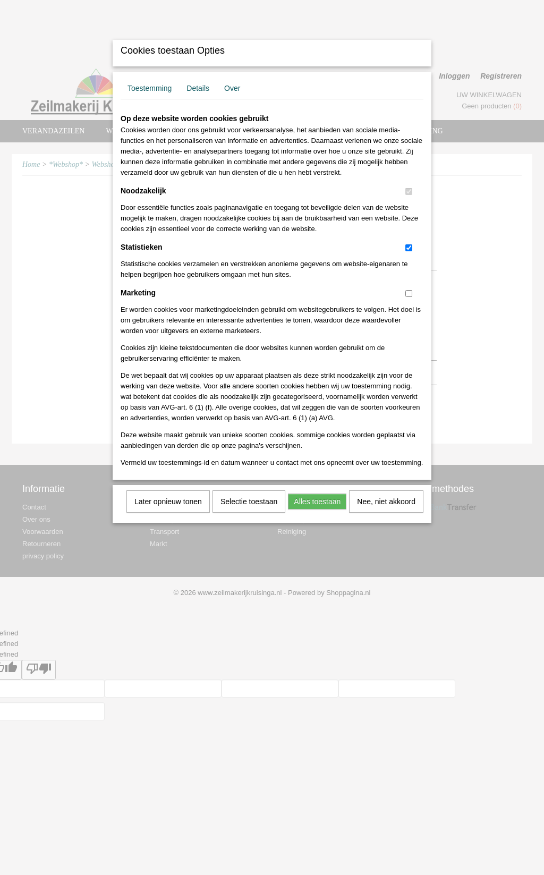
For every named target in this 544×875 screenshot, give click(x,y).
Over (232, 88)
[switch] (408, 191)
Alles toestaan (317, 501)
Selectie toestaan (248, 501)
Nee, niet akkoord (386, 501)
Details (197, 88)
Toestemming (150, 88)
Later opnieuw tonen (168, 501)
